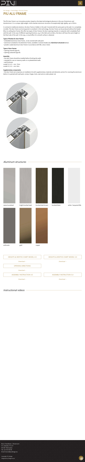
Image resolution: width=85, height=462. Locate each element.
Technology (14, 10)
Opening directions (22, 266)
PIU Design (6, 10)
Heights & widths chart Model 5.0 (62, 257)
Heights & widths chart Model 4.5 (22, 257)
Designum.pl (11, 458)
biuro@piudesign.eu (11, 452)
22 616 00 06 (8, 450)
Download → (22, 261)
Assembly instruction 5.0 (62, 275)
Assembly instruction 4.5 (22, 275)
